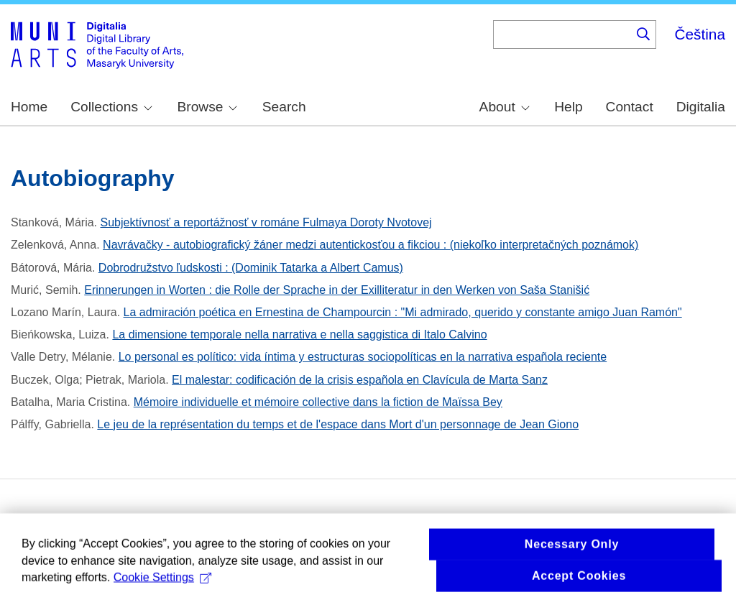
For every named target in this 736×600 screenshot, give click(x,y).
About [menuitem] (504, 107)
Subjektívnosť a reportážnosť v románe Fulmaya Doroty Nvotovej (266, 222)
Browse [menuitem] (207, 107)
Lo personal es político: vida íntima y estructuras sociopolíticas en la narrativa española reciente (363, 357)
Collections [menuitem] (111, 107)
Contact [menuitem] (629, 107)
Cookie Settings (162, 582)
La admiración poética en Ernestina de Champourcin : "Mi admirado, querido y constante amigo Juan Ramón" (403, 312)
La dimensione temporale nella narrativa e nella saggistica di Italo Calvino (299, 334)
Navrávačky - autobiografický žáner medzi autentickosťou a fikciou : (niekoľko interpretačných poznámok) (370, 245)
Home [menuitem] (29, 107)
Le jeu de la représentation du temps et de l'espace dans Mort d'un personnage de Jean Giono (338, 424)
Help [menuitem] (568, 107)
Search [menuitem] (284, 107)
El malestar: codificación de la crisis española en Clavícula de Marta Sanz (360, 380)
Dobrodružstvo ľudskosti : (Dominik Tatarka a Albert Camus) (250, 268)
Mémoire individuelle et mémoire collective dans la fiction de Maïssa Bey (318, 402)
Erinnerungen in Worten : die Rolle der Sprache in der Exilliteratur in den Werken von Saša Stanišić (336, 290)
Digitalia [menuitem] (700, 107)
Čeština (699, 34)
